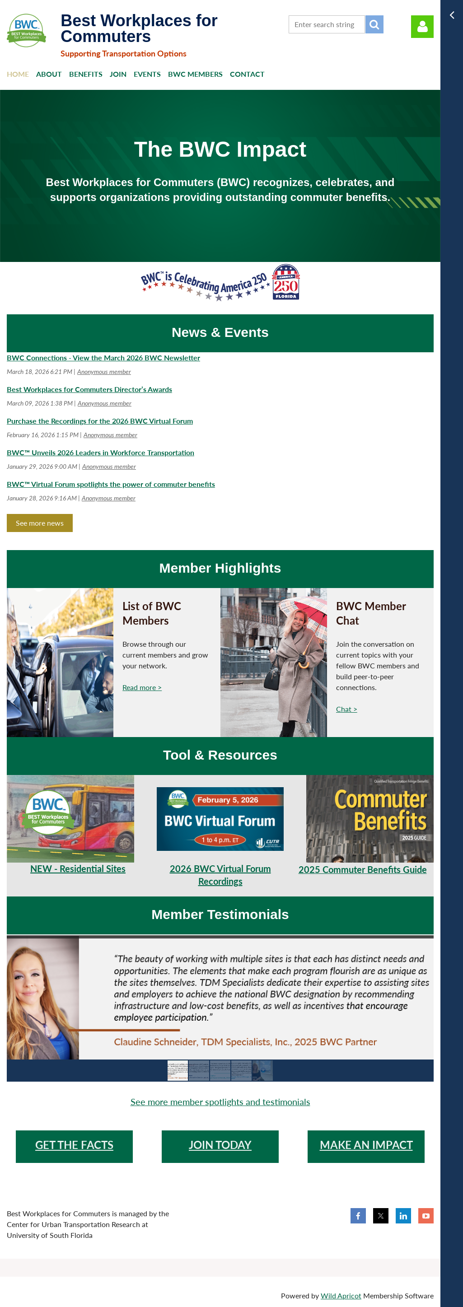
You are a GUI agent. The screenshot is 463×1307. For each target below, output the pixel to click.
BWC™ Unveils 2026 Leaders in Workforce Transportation (100, 452)
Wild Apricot (341, 1295)
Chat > (346, 709)
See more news (40, 522)
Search (374, 24)
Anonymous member (104, 371)
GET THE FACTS (74, 1144)
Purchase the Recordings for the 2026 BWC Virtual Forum (100, 420)
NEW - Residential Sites (78, 868)
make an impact (366, 1144)
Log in (422, 26)
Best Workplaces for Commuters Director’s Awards (89, 389)
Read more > (142, 687)
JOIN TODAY (220, 1144)
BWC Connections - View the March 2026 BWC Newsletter (103, 357)
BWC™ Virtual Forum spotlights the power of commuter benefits (111, 484)
